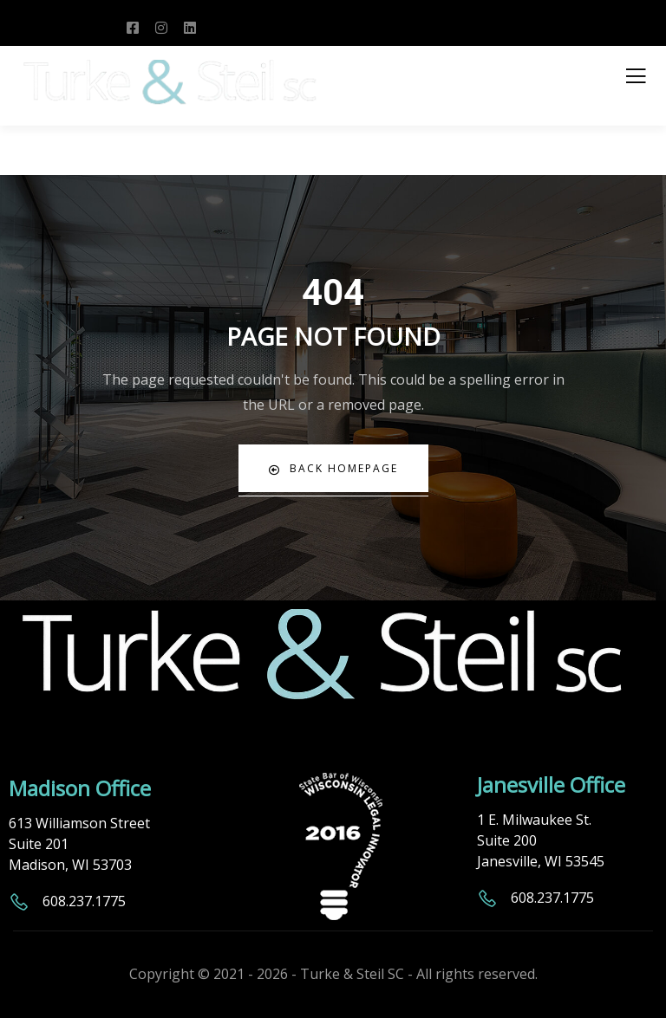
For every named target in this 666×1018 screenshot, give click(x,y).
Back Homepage (333, 468)
